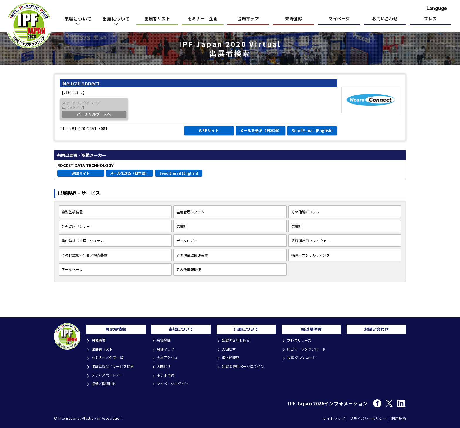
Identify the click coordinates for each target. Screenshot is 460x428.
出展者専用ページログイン (245, 366)
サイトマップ (334, 416)
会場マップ (248, 18)
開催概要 (99, 343)
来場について (181, 330)
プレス (430, 18)
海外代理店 (231, 358)
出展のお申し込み (237, 343)
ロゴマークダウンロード (308, 351)
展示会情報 (116, 330)
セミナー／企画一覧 (109, 358)
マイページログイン (174, 382)
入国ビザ (164, 366)
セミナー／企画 (203, 18)
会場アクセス (168, 358)
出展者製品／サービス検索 (115, 366)
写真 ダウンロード (303, 358)
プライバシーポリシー (368, 416)
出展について (246, 330)
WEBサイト (209, 130)
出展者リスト (157, 18)
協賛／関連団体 (105, 382)
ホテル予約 (166, 374)
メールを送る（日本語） (261, 130)
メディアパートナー (109, 374)
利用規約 (398, 416)
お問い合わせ (385, 18)
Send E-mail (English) (312, 130)
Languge (437, 8)
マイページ (339, 18)
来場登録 (293, 18)
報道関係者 (311, 330)
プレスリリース (301, 343)
